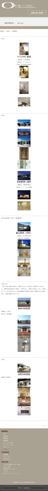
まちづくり (6, 453)
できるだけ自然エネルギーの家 (11, 470)
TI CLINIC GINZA (26, 64)
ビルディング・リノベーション (11, 479)
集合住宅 (5, 442)
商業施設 (5, 444)
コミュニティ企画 (8, 449)
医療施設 (5, 446)
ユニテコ (5, 477)
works (8, 31)
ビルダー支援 (6, 472)
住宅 (4, 440)
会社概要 (5, 460)
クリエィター (6, 463)
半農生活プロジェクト (9, 475)
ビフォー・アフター (8, 451)
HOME (2, 31)
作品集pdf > (18, 218)
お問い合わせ (6, 465)
